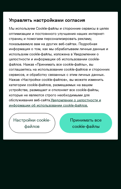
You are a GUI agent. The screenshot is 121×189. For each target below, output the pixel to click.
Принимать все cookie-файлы (86, 123)
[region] (60, 76)
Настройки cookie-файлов (32, 123)
